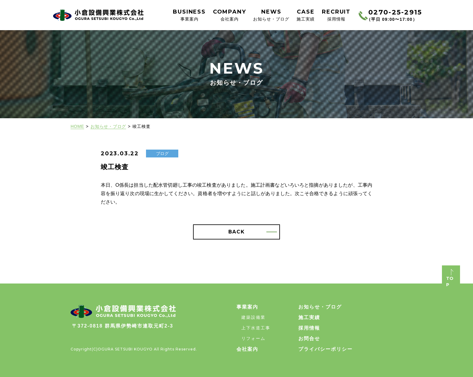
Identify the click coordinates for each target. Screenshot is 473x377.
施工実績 (309, 317)
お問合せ (309, 338)
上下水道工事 (255, 327)
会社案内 (247, 349)
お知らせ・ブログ (108, 126)
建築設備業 (253, 317)
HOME (77, 126)
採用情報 (309, 328)
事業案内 (247, 306)
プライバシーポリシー (325, 349)
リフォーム (253, 338)
